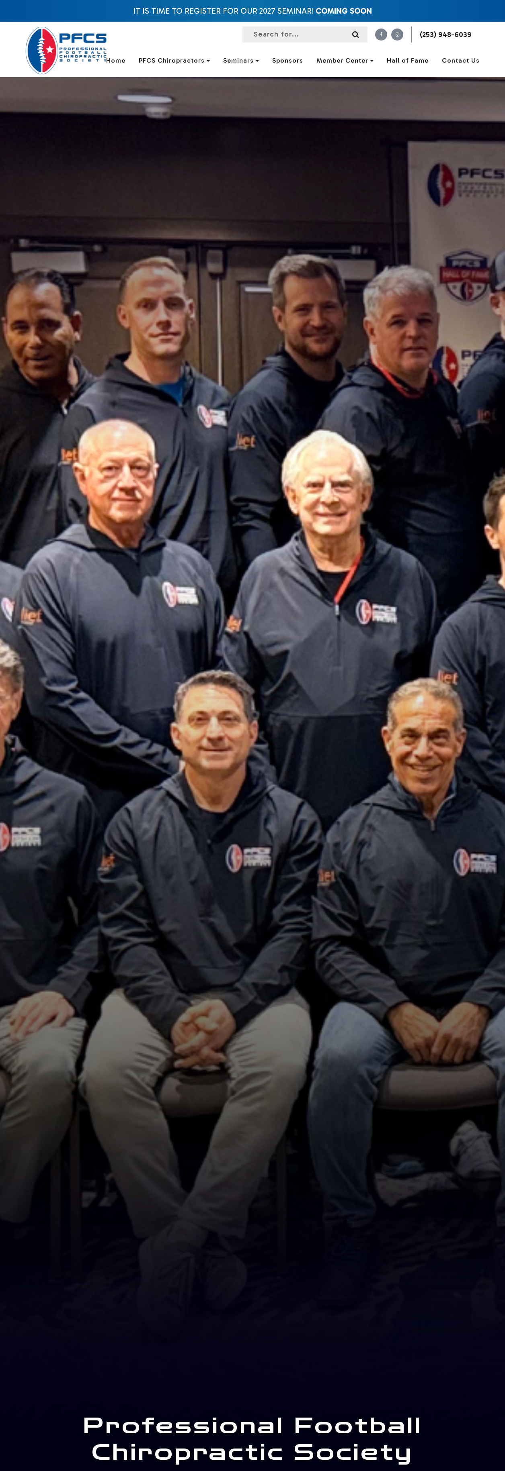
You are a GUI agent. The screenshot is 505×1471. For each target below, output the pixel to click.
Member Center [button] (345, 60)
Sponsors (287, 60)
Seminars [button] (241, 60)
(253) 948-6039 (446, 34)
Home (115, 60)
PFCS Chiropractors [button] (174, 60)
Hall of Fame (408, 60)
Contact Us (461, 60)
